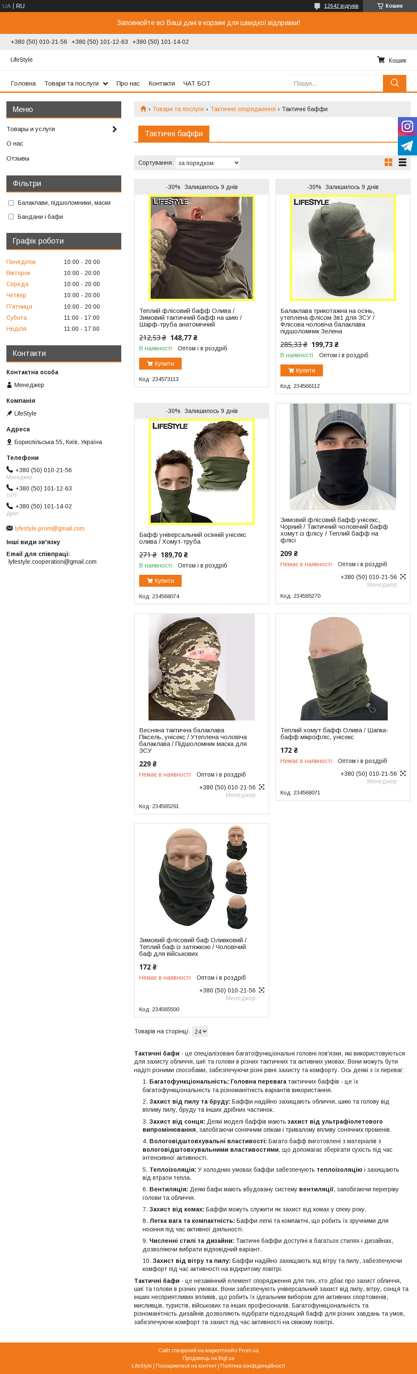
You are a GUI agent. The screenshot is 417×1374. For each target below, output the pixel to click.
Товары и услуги (30, 128)
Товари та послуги (71, 83)
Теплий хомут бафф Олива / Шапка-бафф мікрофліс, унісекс (334, 733)
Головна (23, 83)
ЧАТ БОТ (197, 83)
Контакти (162, 83)
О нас (14, 143)
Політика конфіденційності (252, 1366)
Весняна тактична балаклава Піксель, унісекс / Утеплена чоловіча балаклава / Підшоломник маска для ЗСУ (193, 740)
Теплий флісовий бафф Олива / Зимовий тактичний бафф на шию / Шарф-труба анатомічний (190, 317)
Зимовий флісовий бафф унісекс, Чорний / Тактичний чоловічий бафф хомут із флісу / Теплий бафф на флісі (334, 530)
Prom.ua (249, 1351)
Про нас (128, 83)
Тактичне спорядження (243, 109)
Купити (164, 363)
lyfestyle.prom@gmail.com (50, 528)
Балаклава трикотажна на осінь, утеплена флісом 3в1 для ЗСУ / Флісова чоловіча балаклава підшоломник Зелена (327, 321)
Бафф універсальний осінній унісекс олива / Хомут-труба (192, 538)
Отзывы (17, 158)
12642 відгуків (341, 6)
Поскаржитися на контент (186, 1366)
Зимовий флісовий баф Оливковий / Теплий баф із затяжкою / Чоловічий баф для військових (192, 947)
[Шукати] (394, 83)
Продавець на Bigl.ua (208, 1358)
